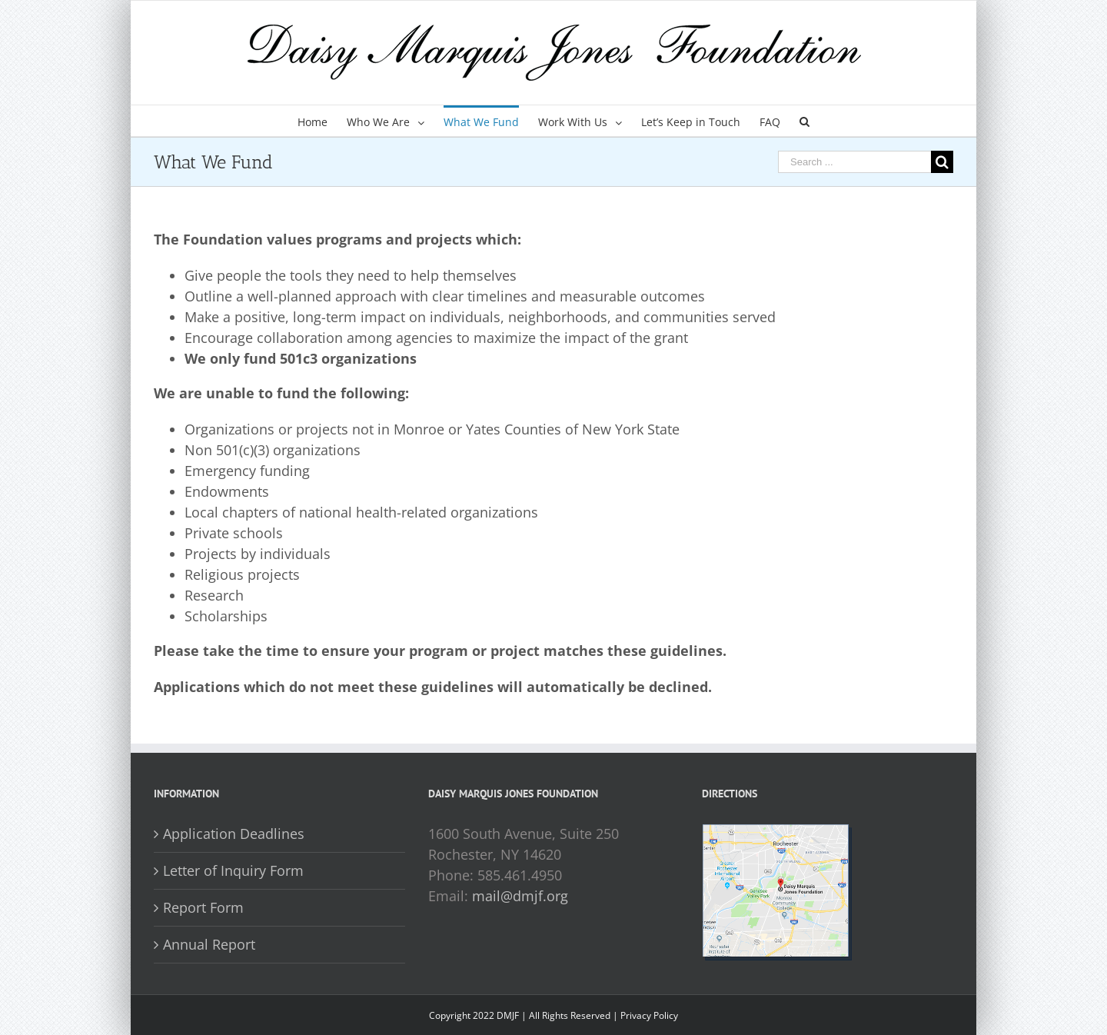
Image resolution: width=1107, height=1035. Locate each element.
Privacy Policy (649, 1015)
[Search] (804, 120)
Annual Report (209, 944)
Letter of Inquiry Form (233, 870)
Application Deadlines (233, 833)
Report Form (203, 907)
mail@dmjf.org (520, 896)
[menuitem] (322, 120)
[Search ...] (854, 162)
